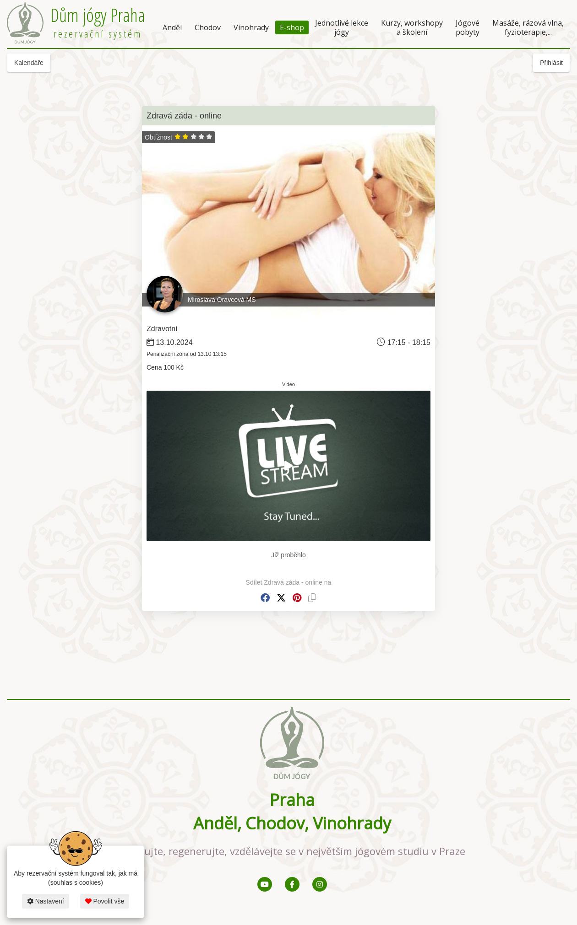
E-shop (292, 27)
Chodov (208, 27)
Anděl (172, 27)
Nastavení (45, 901)
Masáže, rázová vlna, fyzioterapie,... (528, 27)
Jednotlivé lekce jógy (341, 27)
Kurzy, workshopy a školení (412, 27)
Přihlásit (551, 62)
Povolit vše (105, 901)
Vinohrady (251, 27)
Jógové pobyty (467, 27)
